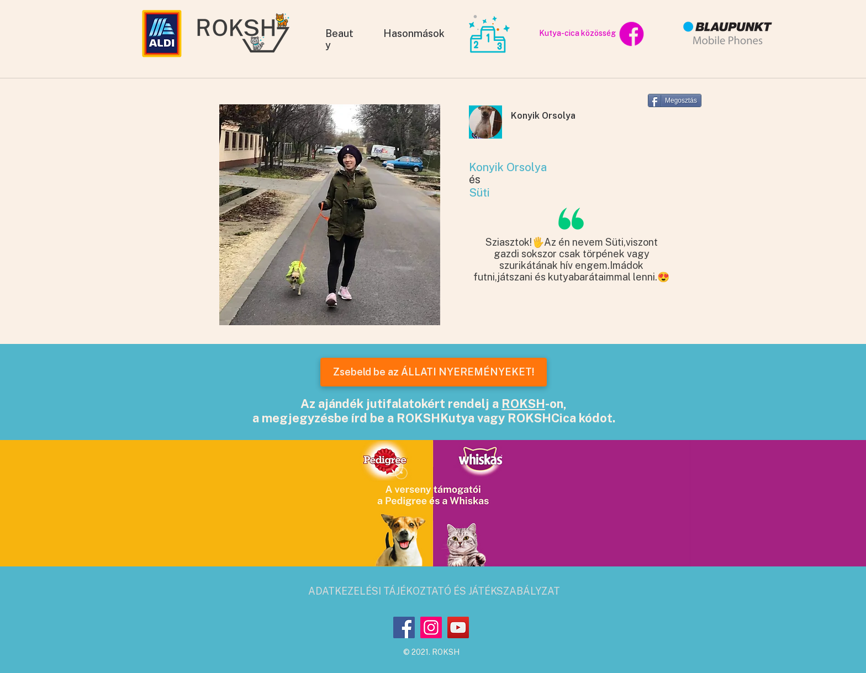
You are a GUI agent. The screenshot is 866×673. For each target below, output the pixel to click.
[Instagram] (431, 627)
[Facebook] (404, 627)
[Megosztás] (674, 100)
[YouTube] (458, 627)
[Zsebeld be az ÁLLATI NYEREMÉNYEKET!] (433, 372)
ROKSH (523, 403)
